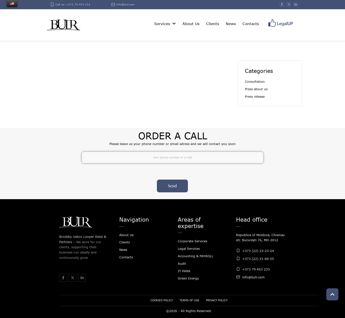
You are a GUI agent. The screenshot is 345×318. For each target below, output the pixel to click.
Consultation (255, 81)
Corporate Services (192, 241)
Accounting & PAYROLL (195, 256)
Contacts (126, 257)
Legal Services (189, 248)
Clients (124, 242)
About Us (126, 235)
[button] (174, 23)
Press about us (256, 89)
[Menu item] (165, 23)
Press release (255, 96)
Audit (182, 263)
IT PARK (184, 271)
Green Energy (188, 278)
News (123, 250)
